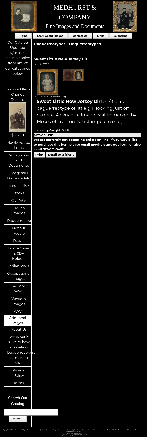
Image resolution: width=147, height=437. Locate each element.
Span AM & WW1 (18, 288)
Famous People (19, 230)
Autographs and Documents (19, 160)
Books (18, 193)
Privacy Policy (19, 372)
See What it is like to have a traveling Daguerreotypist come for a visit (19, 350)
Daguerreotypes (19, 220)
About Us (19, 329)
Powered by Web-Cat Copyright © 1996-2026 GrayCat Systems (74, 435)
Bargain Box (18, 185)
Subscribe (120, 35)
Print (39, 154)
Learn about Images (50, 35)
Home (23, 35)
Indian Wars (18, 266)
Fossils (18, 241)
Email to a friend (61, 154)
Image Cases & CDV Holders (19, 253)
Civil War (18, 200)
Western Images (18, 301)
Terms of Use (77, 433)
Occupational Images (18, 276)
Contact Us (80, 35)
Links (100, 35)
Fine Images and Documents (75, 26)
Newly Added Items (18, 145)
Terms (18, 383)
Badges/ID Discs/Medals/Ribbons (19, 175)
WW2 (19, 311)
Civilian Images (18, 210)
